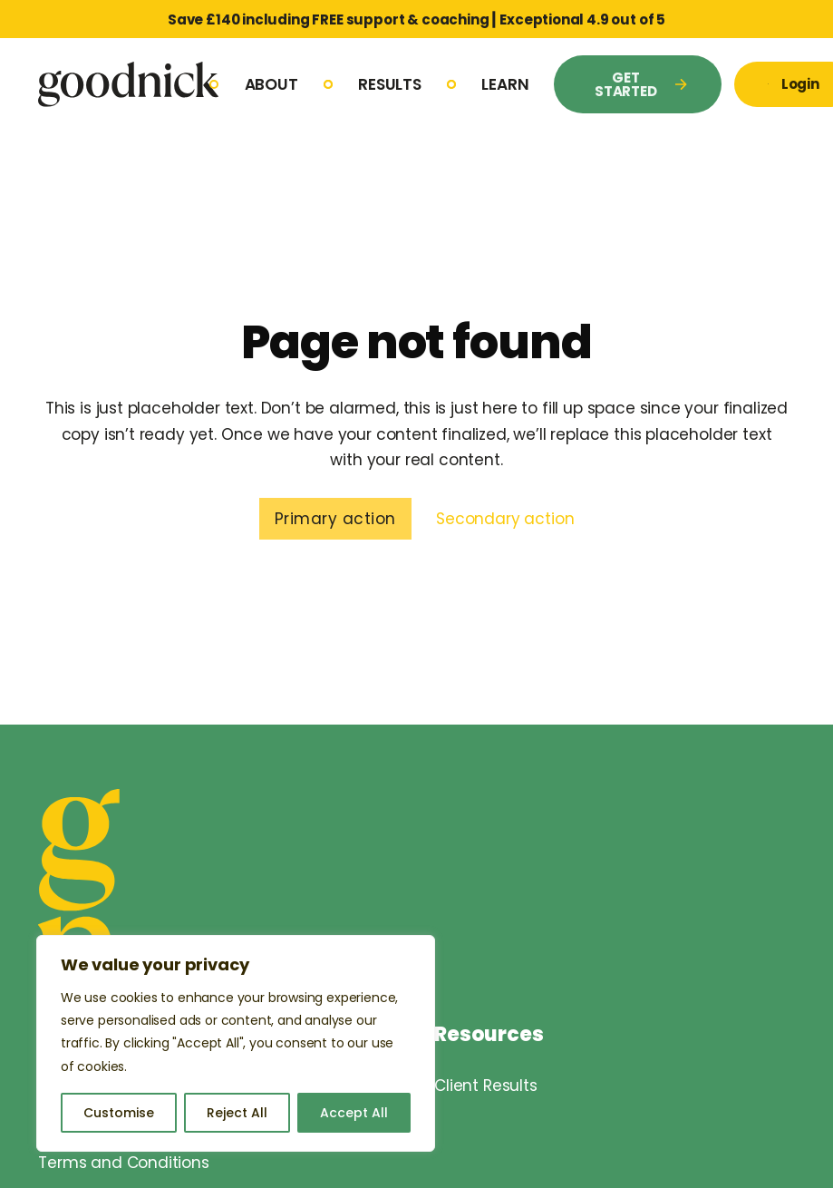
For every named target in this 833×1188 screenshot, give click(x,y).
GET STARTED (641, 84)
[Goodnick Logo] (128, 84)
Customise (118, 1113)
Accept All (354, 1113)
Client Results (486, 1085)
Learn (504, 84)
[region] (235, 1043)
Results (389, 84)
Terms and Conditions (123, 1162)
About (271, 84)
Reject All (237, 1113)
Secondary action (505, 519)
